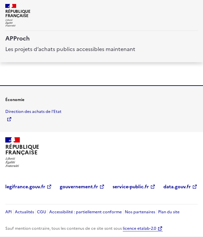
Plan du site (169, 212)
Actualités (24, 212)
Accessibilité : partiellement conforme (85, 212)
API (8, 212)
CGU (41, 212)
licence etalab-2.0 (139, 228)
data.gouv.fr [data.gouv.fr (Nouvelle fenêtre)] (177, 186)
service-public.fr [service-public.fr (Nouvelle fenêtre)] (131, 186)
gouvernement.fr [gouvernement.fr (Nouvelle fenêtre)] (79, 186)
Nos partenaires (140, 212)
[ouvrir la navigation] (193, 7)
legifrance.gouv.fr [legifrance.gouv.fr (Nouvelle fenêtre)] (25, 186)
